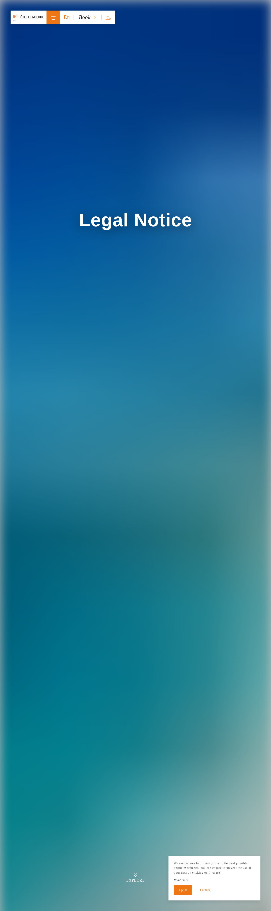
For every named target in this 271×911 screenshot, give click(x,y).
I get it (183, 890)
